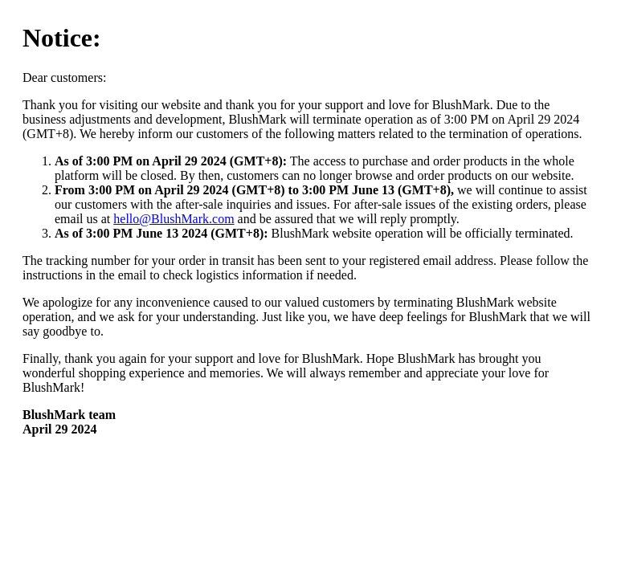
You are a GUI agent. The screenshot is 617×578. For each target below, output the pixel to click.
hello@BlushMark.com (173, 219)
